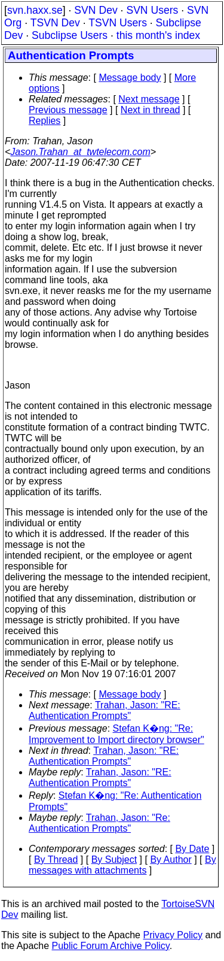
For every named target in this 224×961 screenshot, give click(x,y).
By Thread (56, 859)
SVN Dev (95, 10)
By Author (170, 859)
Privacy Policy (172, 935)
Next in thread (150, 110)
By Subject (114, 859)
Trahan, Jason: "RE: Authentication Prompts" (104, 710)
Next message (148, 99)
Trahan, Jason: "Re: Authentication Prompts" (99, 823)
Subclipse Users (70, 35)
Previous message (68, 110)
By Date (192, 849)
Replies (44, 121)
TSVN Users (117, 23)
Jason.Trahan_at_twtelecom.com (80, 152)
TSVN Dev (55, 23)
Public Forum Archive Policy (111, 946)
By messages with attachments (122, 864)
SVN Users (152, 10)
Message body (130, 77)
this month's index (158, 35)
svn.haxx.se (35, 10)
